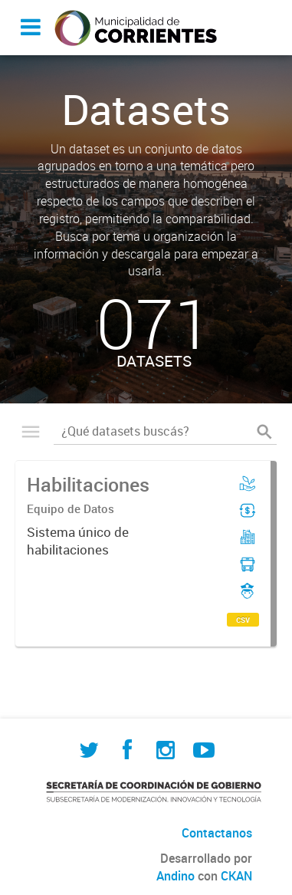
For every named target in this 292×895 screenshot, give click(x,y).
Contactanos (217, 832)
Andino (175, 875)
